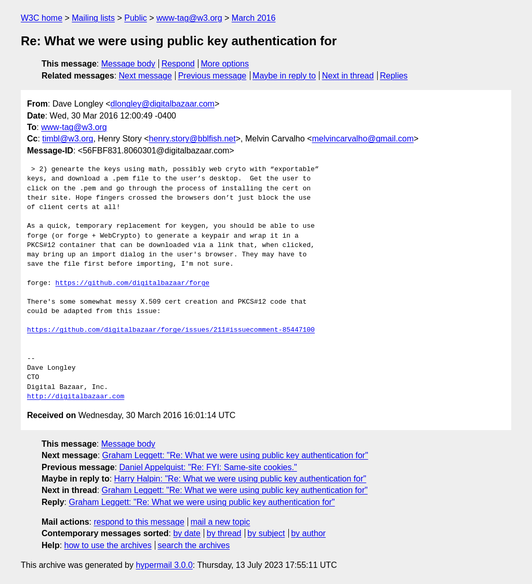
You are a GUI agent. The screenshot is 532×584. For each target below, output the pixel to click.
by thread (224, 533)
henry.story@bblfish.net (192, 138)
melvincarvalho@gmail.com (363, 138)
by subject (266, 533)
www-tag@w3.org (189, 18)
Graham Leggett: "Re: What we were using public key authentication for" (235, 455)
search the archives (194, 545)
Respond (178, 63)
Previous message (212, 75)
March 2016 (254, 18)
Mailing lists (93, 18)
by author (308, 533)
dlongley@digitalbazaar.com (163, 103)
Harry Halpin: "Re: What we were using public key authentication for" (240, 478)
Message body (128, 63)
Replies (393, 75)
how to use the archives (108, 545)
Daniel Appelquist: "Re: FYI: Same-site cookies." (208, 467)
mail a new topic (220, 521)
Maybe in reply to (284, 75)
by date (186, 533)
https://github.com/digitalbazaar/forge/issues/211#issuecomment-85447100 (171, 330)
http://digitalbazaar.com (75, 396)
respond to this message (139, 521)
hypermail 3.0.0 (164, 565)
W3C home (41, 18)
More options (225, 63)
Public (135, 18)
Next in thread (348, 75)
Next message (145, 75)
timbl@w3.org (67, 138)
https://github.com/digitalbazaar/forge (132, 283)
